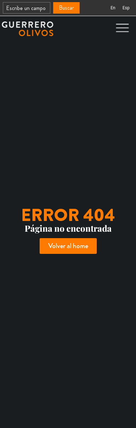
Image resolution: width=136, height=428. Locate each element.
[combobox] (26, 8)
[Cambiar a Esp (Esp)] (126, 8)
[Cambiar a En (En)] (113, 8)
